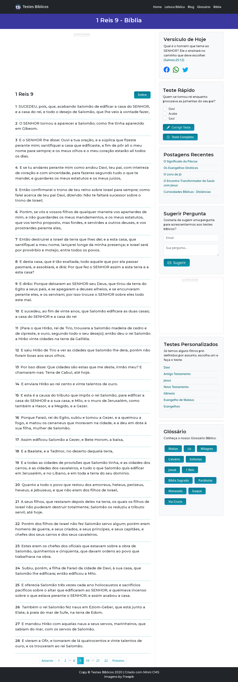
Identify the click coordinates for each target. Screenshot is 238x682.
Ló (189, 449)
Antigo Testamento (177, 374)
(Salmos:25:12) (174, 60)
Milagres (207, 449)
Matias (173, 449)
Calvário (174, 459)
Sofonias (196, 459)
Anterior (47, 661)
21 (98, 661)
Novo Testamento (176, 387)
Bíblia (217, 7)
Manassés (175, 491)
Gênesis (169, 393)
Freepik (128, 676)
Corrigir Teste (178, 127)
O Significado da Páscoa (180, 161)
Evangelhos (172, 406)
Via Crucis (175, 502)
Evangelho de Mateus (179, 400)
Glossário (203, 7)
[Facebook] (167, 70)
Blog (191, 7)
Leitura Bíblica (175, 7)
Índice (142, 95)
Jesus (167, 380)
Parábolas (205, 480)
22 (106, 661)
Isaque (197, 491)
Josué (172, 470)
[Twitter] (185, 70)
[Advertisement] (83, 62)
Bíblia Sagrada (178, 480)
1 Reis (190, 470)
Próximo (118, 661)
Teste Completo (180, 137)
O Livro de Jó (172, 174)
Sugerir (177, 262)
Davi (167, 367)
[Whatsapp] (176, 70)
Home (157, 7)
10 (87, 661)
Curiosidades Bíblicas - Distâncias (187, 192)
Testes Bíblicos (32, 7)
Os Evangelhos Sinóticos (181, 168)
